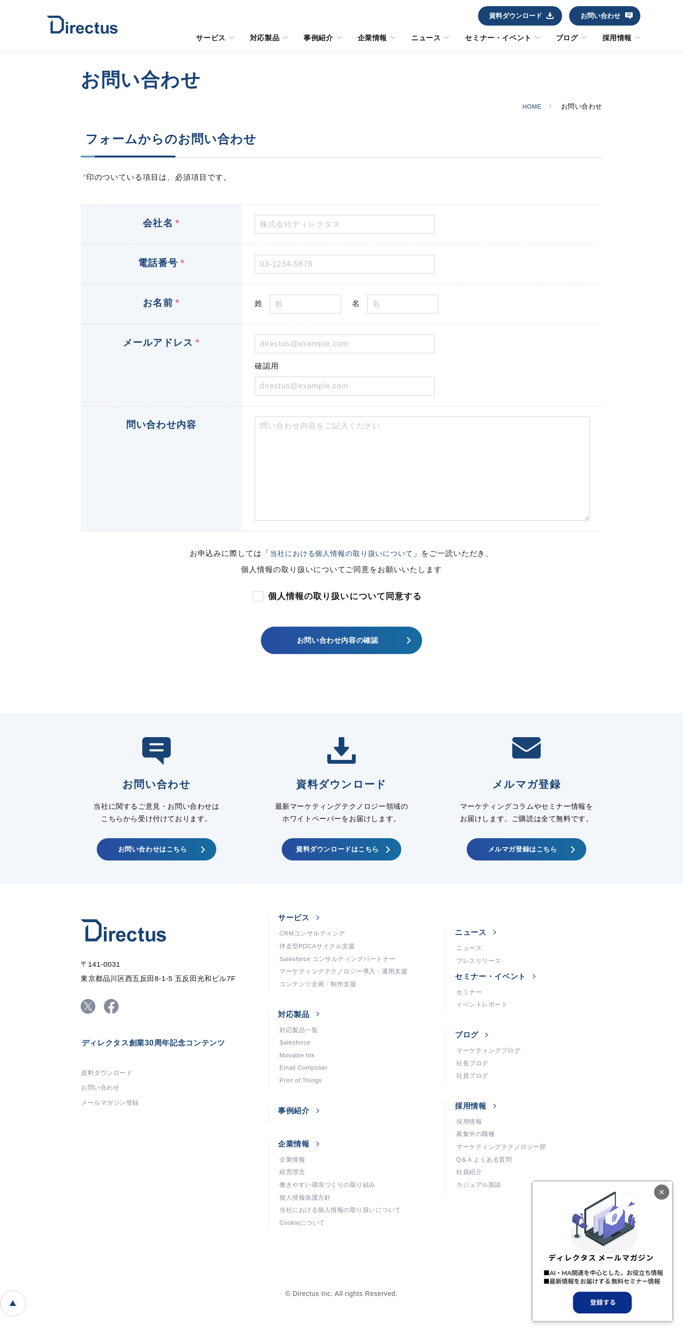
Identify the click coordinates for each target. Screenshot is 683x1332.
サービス (210, 38)
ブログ (567, 38)
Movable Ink (298, 1078)
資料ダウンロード (515, 15)
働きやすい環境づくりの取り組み (331, 1216)
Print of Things (302, 1106)
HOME (529, 106)
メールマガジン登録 (112, 1123)
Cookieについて (304, 1258)
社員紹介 (470, 1201)
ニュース (426, 38)
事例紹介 (318, 38)
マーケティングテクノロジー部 (504, 1173)
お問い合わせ (600, 15)
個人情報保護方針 (306, 1230)
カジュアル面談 (480, 1216)
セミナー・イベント (498, 38)
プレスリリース (480, 974)
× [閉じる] (662, 1192)
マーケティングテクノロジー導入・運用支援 (348, 988)
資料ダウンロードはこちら (336, 857)
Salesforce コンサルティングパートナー (342, 974)
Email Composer (305, 1092)
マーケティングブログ (491, 1069)
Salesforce (296, 1064)
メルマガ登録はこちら (522, 857)
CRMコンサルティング (315, 945)
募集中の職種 (477, 1159)
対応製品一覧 (300, 1050)
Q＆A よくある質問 (486, 1187)
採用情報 (617, 38)
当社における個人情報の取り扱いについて (341, 553)
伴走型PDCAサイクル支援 (320, 959)
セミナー (470, 1007)
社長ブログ (473, 1083)
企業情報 (372, 38)
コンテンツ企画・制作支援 (320, 1002)
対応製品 (264, 38)
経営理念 (293, 1201)
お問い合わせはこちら (152, 857)
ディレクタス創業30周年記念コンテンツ (162, 1058)
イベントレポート (483, 1021)
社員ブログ (473, 1097)
